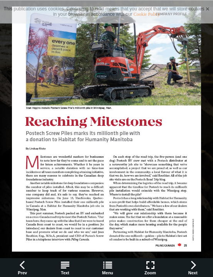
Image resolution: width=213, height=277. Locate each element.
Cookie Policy (147, 14)
